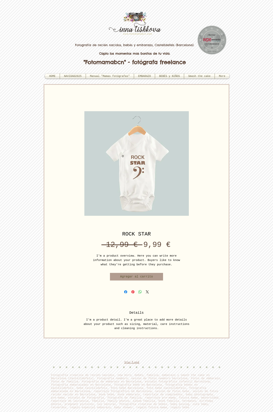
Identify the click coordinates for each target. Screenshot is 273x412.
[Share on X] (147, 292)
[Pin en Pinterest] (133, 292)
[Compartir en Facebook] (125, 292)
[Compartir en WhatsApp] (140, 292)
